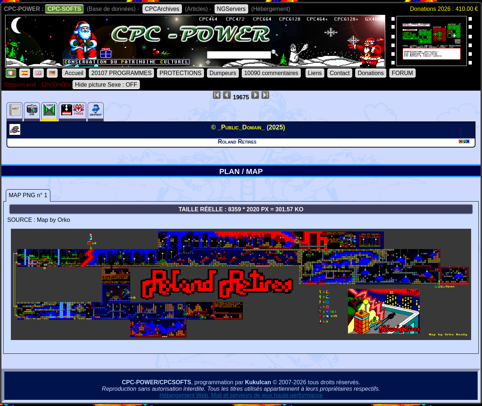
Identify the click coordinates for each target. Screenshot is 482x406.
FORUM (402, 73)
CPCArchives (162, 9)
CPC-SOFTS (64, 9)
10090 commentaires (271, 73)
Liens (315, 73)
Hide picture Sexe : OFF (106, 85)
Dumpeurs (222, 73)
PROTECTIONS (180, 73)
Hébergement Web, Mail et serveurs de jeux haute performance (241, 395)
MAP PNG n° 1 (28, 195)
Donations (371, 73)
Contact (340, 73)
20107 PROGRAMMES (121, 73)
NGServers (231, 9)
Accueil (74, 73)
